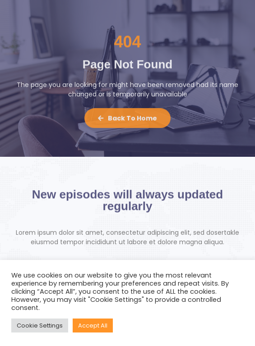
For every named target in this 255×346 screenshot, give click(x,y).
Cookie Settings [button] (40, 325)
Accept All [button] (92, 325)
